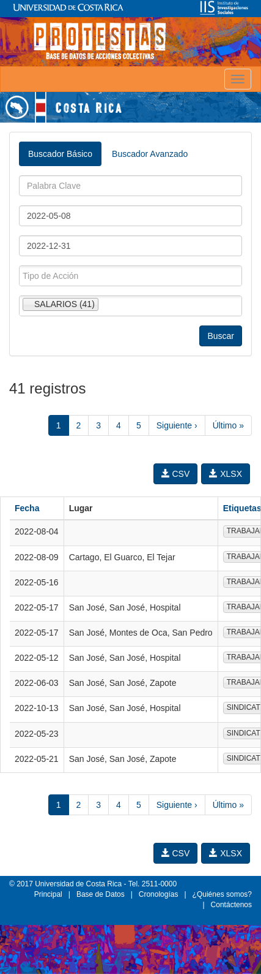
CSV (175, 474)
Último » (228, 425)
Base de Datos (100, 894)
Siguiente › (176, 425)
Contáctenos (231, 904)
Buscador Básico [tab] (60, 154)
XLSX (225, 474)
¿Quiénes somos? (222, 894)
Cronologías (158, 894)
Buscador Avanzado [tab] (150, 154)
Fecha (27, 508)
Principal (48, 894)
